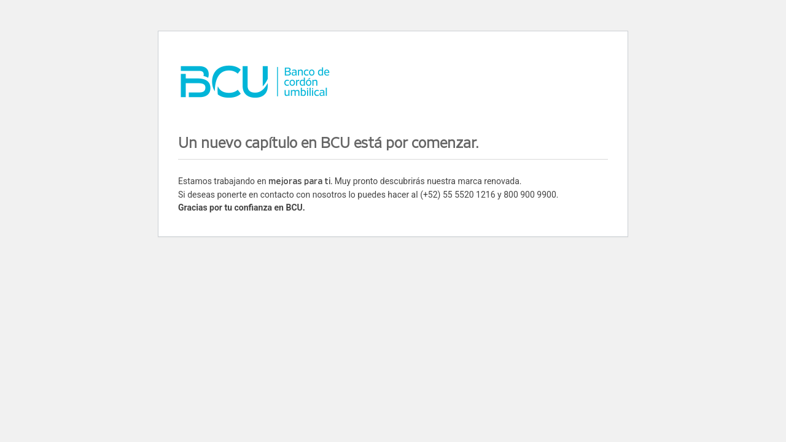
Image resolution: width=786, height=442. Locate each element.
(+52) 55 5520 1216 (457, 195)
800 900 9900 (530, 195)
